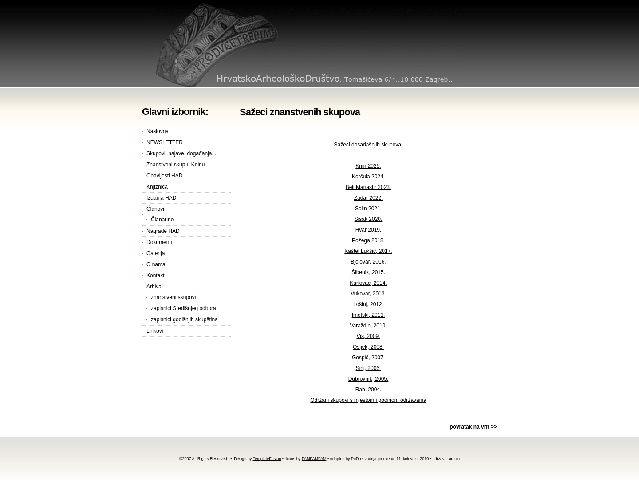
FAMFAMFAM (314, 458)
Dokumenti (159, 242)
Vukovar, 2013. (368, 294)
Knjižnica (157, 187)
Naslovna (157, 131)
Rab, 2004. (368, 389)
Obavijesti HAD (164, 176)
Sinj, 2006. (368, 368)
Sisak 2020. (369, 219)
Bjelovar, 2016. (368, 262)
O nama (156, 264)
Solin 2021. (368, 208)
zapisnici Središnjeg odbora (183, 308)
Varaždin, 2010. (368, 326)
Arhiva (154, 286)
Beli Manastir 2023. (368, 187)
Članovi (155, 209)
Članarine (162, 219)
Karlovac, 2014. (368, 283)
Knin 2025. (368, 166)
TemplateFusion (267, 458)
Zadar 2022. (368, 198)
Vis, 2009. (368, 336)
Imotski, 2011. (368, 315)
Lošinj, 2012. (368, 304)
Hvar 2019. (368, 230)
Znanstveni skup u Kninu (175, 164)
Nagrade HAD (163, 231)
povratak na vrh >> (473, 427)
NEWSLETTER (164, 142)
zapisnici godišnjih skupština (184, 319)
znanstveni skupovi (173, 297)
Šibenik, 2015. (368, 272)
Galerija (155, 253)
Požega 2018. (368, 240)
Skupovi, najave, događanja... (181, 153)
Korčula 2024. (368, 176)
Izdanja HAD (161, 198)
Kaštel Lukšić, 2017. (368, 251)
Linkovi (154, 331)
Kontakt (155, 275)
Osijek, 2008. (368, 347)
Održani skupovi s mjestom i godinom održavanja (368, 400)
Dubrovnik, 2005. (368, 379)
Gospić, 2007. (368, 357)
